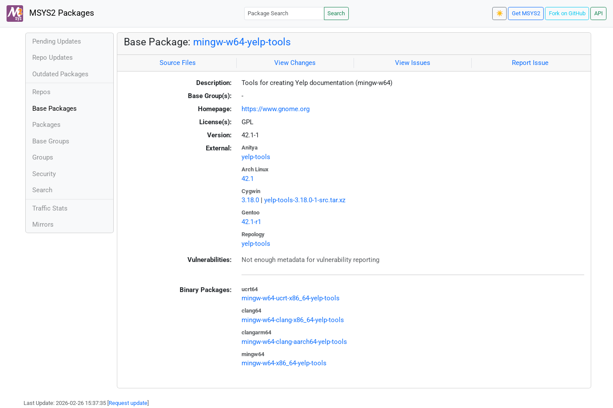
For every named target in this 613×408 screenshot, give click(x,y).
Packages (46, 125)
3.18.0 (250, 200)
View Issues (412, 63)
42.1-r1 (251, 222)
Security (44, 174)
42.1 (248, 179)
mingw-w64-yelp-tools (242, 42)
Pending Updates (56, 41)
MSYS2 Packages (50, 13)
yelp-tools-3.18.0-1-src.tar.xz (304, 200)
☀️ (499, 13)
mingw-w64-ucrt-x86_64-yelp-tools (291, 298)
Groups (42, 157)
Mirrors (43, 224)
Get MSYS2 (526, 13)
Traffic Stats (50, 208)
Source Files (178, 63)
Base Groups (50, 141)
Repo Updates (52, 57)
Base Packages (54, 108)
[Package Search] (284, 13)
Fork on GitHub (567, 13)
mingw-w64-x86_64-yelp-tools (284, 363)
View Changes (295, 63)
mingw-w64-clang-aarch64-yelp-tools (294, 342)
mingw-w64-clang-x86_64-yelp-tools (293, 320)
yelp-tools (256, 157)
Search (336, 13)
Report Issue (530, 63)
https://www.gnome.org (276, 109)
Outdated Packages (60, 74)
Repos (41, 92)
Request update (128, 403)
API (598, 13)
